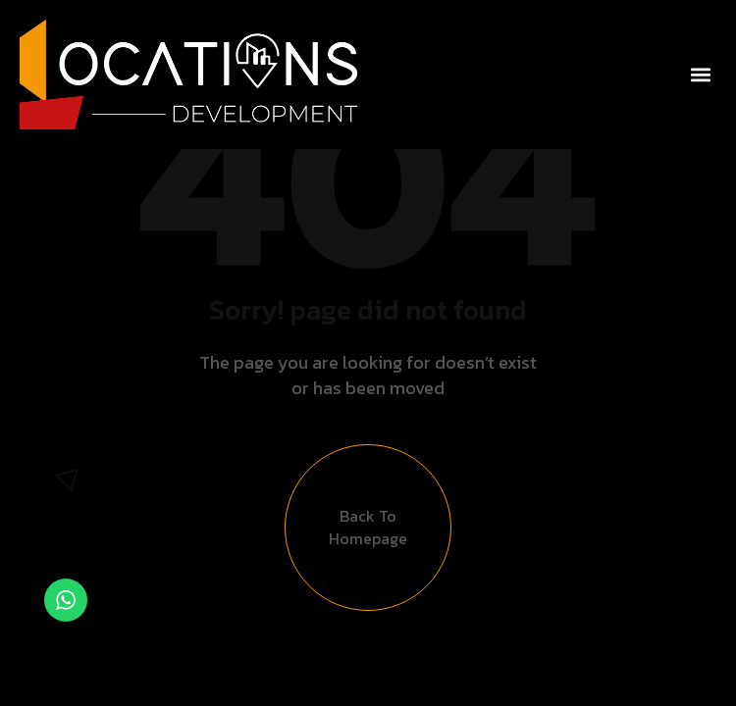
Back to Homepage (368, 527)
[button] (700, 75)
